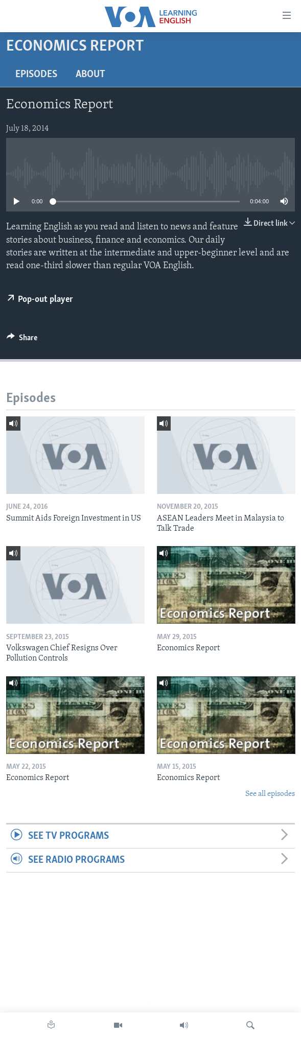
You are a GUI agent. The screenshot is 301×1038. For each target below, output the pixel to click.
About (90, 74)
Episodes (36, 74)
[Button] (22, 340)
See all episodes (270, 794)
